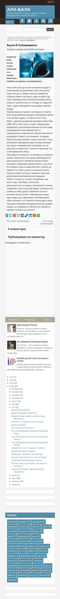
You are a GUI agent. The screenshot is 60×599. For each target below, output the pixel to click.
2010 (12, 383)
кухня (10, 531)
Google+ (36, 21)
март (14, 478)
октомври (16, 395)
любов (44, 527)
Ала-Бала (19, 9)
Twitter (29, 21)
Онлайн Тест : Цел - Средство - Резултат (28, 448)
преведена (36, 522)
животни (45, 570)
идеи (47, 565)
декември (16, 389)
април (14, 475)
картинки (23, 570)
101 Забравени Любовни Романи (32, 342)
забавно (11, 556)
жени (10, 536)
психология (23, 531)
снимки (11, 551)
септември (16, 398)
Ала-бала (10, 49)
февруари (16, 481)
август (14, 401)
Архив (46, 320)
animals (37, 561)
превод (11, 527)
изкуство (11, 570)
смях (34, 527)
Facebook (22, 21)
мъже (34, 536)
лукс (31, 575)
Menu (50, 2)
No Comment (39, 49)
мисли (34, 570)
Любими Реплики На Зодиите (23, 451)
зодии (10, 575)
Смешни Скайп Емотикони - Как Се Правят (28, 457)
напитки (11, 580)
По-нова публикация (18, 221)
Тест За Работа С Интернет (22, 428)
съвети (39, 556)
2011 (12, 380)
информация (25, 556)
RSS (43, 21)
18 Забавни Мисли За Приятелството (26, 460)
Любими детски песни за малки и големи (32, 359)
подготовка (42, 575)
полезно (42, 546)
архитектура (24, 565)
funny (41, 551)
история (35, 541)
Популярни (13, 320)
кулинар (30, 546)
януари (15, 484)
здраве (36, 531)
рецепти (23, 527)
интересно (23, 561)
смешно (11, 541)
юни (13, 407)
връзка (11, 561)
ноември (15, 392)
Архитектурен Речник (27, 325)
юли (13, 404)
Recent (50, 21)
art (21, 551)
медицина (22, 536)
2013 (12, 377)
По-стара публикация (46, 222)
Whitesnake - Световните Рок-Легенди (26, 454)
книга (10, 522)
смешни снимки (14, 546)
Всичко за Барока (18, 425)
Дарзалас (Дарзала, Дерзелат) (23, 413)
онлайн (30, 551)
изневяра (21, 575)
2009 (12, 386)
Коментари (30, 320)
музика (11, 565)
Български (22, 522)
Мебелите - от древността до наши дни (27, 422)
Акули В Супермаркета (22, 45)
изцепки (36, 565)
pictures (23, 541)
